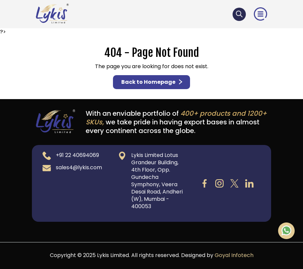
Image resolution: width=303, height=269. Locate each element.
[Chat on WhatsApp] (286, 230)
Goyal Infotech (234, 255)
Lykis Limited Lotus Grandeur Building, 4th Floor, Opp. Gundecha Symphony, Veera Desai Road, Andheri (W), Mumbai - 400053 (157, 180)
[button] (260, 14)
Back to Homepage (152, 82)
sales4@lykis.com (79, 167)
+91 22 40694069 (77, 155)
